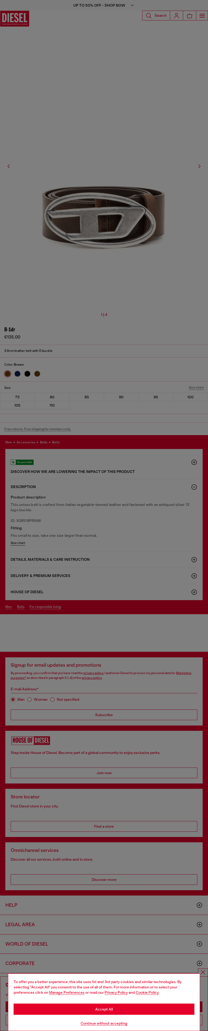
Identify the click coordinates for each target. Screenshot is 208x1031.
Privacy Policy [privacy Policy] (116, 992)
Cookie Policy (147, 992)
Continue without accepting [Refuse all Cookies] (104, 1023)
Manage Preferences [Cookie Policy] (67, 992)
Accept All (104, 1009)
